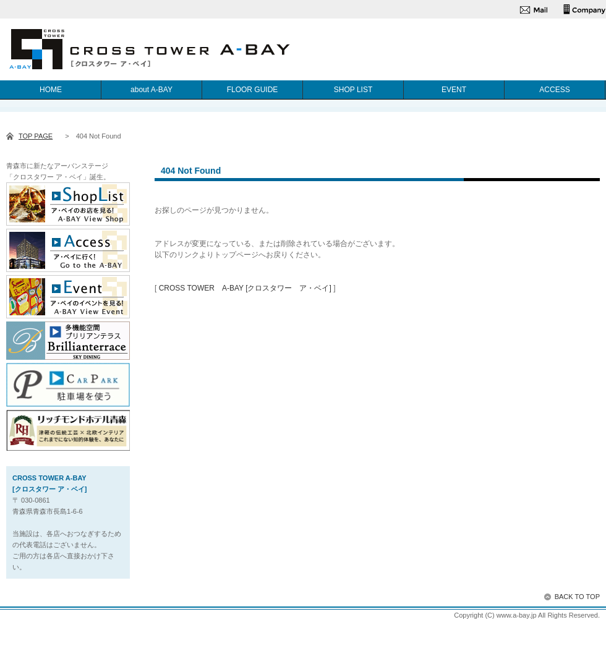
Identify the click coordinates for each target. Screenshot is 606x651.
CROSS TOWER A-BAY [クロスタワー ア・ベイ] (245, 288)
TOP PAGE (36, 136)
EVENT (454, 89)
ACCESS (554, 89)
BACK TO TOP (577, 596)
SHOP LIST (353, 89)
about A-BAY (151, 89)
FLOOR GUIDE (252, 89)
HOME (51, 89)
